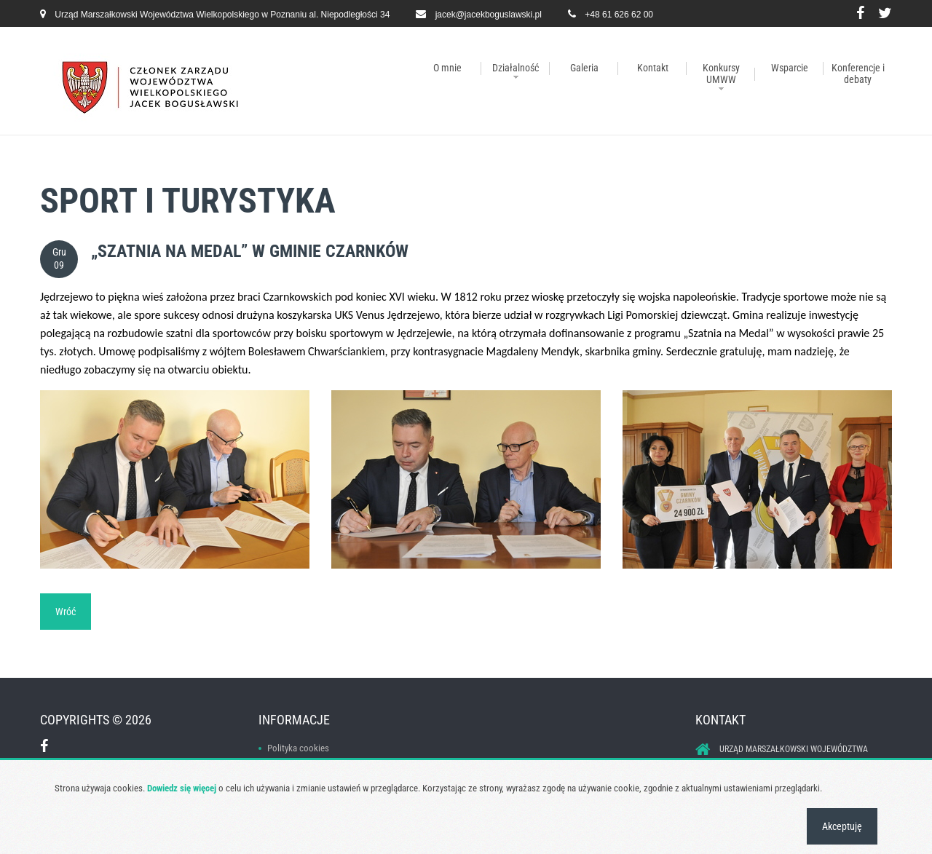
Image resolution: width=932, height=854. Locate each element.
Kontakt (652, 68)
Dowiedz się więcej (181, 788)
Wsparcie (789, 68)
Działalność (515, 68)
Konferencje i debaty (858, 73)
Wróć (65, 611)
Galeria (584, 68)
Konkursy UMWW (721, 73)
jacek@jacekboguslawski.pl (488, 14)
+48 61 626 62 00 (619, 14)
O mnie (447, 68)
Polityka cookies (298, 748)
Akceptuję (842, 826)
